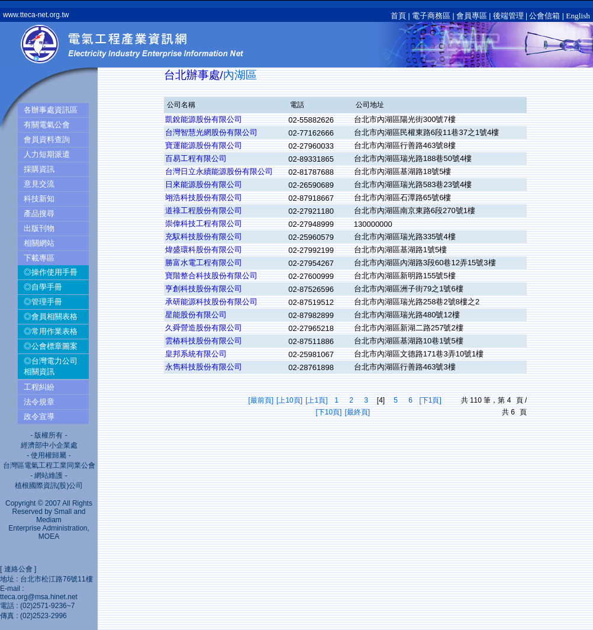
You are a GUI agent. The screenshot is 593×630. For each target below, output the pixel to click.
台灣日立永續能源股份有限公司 (219, 171)
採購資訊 (39, 169)
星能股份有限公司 (196, 314)
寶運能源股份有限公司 (203, 145)
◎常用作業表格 (51, 331)
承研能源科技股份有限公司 (211, 301)
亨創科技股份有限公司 (203, 288)
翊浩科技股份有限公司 (203, 197)
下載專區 (39, 257)
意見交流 (39, 183)
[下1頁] (430, 400)
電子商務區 (431, 15)
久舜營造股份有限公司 (203, 327)
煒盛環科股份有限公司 (203, 249)
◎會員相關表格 (51, 316)
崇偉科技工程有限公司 (203, 223)
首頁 (398, 15)
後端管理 (508, 15)
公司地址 (370, 105)
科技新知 (39, 198)
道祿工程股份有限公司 (203, 210)
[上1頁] (316, 400)
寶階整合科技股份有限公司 (211, 275)
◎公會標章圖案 (51, 346)
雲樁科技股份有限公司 (203, 340)
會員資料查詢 (47, 139)
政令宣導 (39, 416)
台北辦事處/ (193, 75)
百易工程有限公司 (196, 158)
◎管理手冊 (43, 301)
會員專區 (471, 15)
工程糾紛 (39, 386)
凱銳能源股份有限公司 (203, 119)
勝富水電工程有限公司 (203, 262)
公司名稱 (181, 105)
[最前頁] (260, 400)
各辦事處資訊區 (51, 109)
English (578, 15)
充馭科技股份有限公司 (203, 236)
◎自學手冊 (43, 286)
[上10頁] (289, 400)
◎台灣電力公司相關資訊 (51, 366)
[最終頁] (357, 412)
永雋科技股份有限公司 (203, 366)
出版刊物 (39, 228)
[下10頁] (328, 412)
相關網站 (39, 243)
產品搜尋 (39, 213)
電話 (297, 105)
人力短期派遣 (47, 154)
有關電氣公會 (47, 124)
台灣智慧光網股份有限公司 (211, 132)
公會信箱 (544, 15)
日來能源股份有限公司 (203, 184)
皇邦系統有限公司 (196, 353)
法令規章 (39, 401)
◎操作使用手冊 (51, 272)
